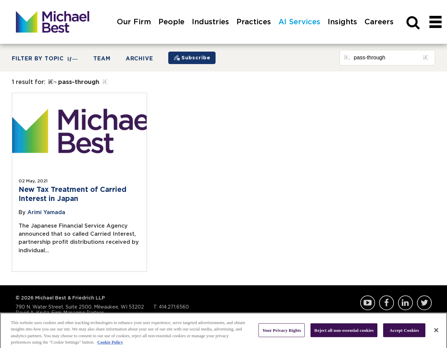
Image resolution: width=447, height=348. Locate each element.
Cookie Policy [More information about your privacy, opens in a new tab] (110, 344)
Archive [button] (139, 58)
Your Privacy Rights (281, 332)
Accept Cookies (404, 332)
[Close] (436, 331)
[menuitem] (134, 29)
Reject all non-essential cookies (344, 332)
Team (101, 58)
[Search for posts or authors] (392, 57)
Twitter (424, 302)
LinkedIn (405, 302)
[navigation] (435, 29)
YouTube (367, 302)
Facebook (386, 302)
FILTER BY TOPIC (45, 59)
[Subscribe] (192, 58)
